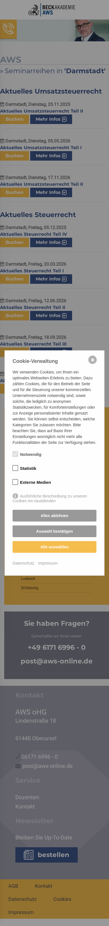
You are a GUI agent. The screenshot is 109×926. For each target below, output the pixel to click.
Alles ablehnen (54, 515)
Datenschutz (23, 563)
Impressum (48, 563)
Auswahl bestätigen (54, 531)
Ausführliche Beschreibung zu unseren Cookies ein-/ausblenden (50, 496)
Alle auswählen (54, 547)
